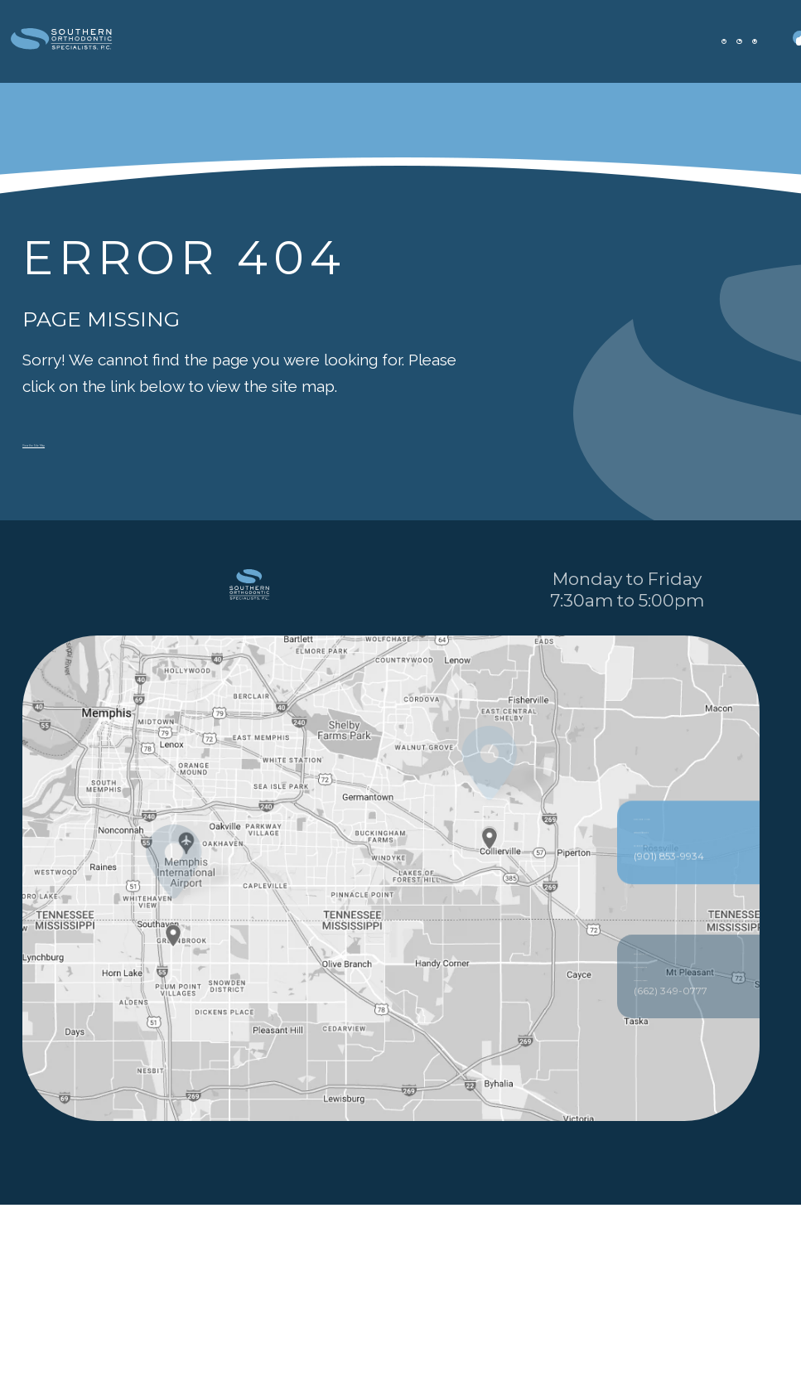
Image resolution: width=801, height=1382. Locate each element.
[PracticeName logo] (249, 665)
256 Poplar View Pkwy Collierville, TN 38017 (688, 1069)
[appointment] (647, 41)
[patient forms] (695, 41)
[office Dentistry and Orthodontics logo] (112, 42)
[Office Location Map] (490, 1002)
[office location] (599, 41)
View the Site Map (87, 441)
